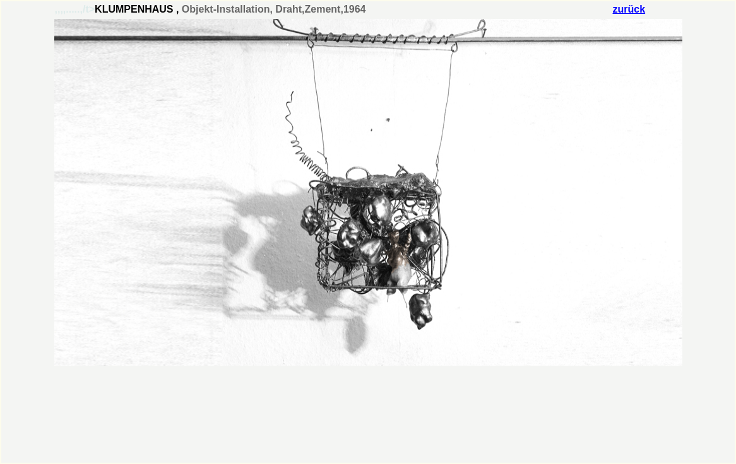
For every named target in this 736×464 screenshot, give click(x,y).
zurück (629, 9)
